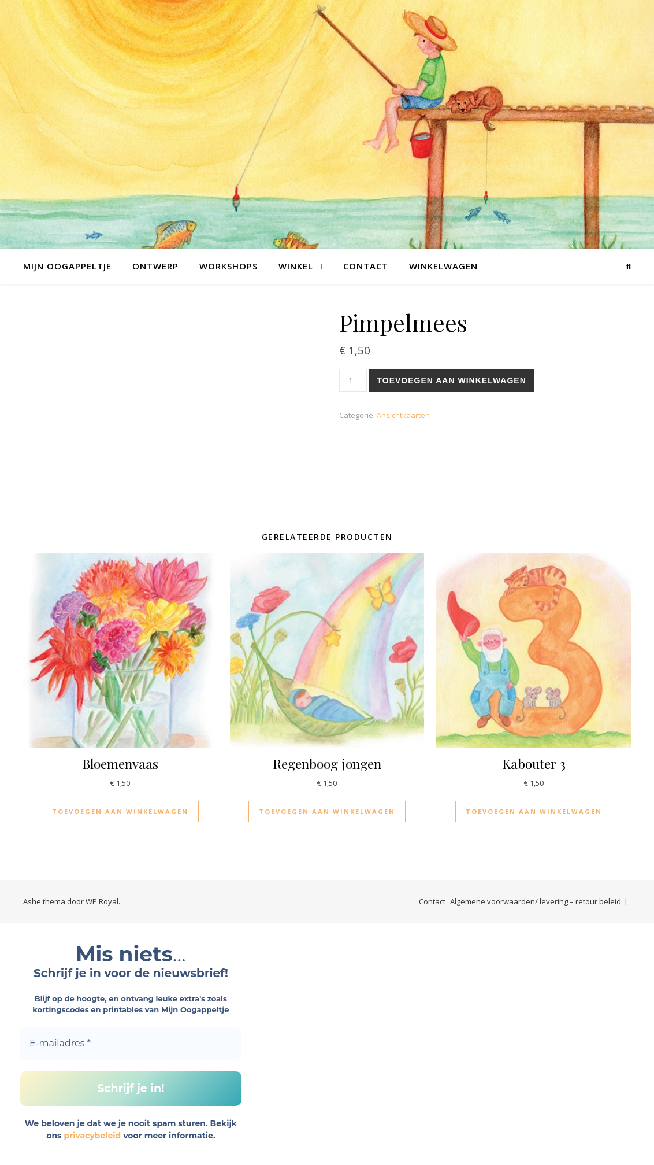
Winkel (295, 266)
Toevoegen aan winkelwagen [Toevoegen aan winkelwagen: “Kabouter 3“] (534, 811)
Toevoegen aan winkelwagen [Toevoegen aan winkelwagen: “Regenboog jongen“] (327, 811)
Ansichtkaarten (403, 415)
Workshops (228, 266)
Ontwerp (155, 266)
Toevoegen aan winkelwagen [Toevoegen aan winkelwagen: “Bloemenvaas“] (120, 811)
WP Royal (102, 901)
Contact (365, 266)
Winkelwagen (443, 266)
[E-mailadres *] (130, 1043)
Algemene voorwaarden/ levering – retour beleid (535, 901)
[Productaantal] (353, 380)
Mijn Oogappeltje (67, 266)
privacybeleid (92, 1135)
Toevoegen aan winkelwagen (451, 380)
